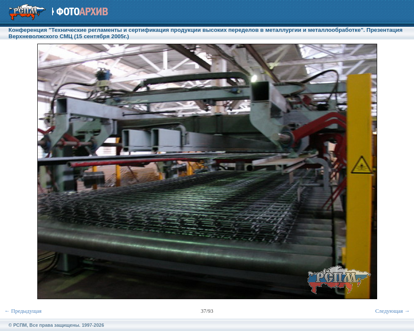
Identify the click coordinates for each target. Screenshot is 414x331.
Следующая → (392, 311)
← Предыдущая (23, 311)
